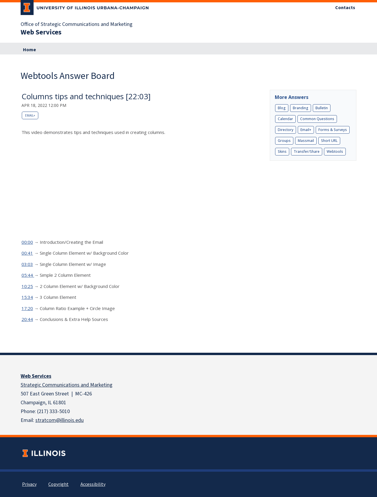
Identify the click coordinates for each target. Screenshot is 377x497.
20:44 (27, 319)
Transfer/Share (307, 151)
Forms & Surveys (332, 129)
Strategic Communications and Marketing (67, 385)
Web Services (36, 376)
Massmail (306, 140)
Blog (282, 107)
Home (29, 50)
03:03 (27, 264)
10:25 (27, 286)
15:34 (27, 297)
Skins (282, 151)
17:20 (27, 308)
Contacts (345, 7)
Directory (285, 129)
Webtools (335, 151)
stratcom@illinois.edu (59, 420)
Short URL (329, 140)
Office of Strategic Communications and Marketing (77, 24)
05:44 (28, 275)
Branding (300, 107)
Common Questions (317, 118)
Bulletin (321, 107)
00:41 (27, 253)
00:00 (27, 242)
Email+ (30, 115)
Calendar (285, 118)
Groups (284, 140)
